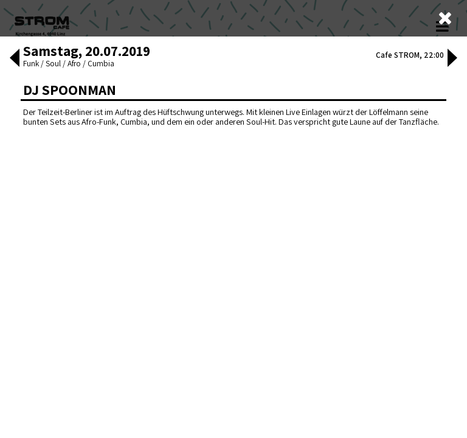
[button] (14, 59)
